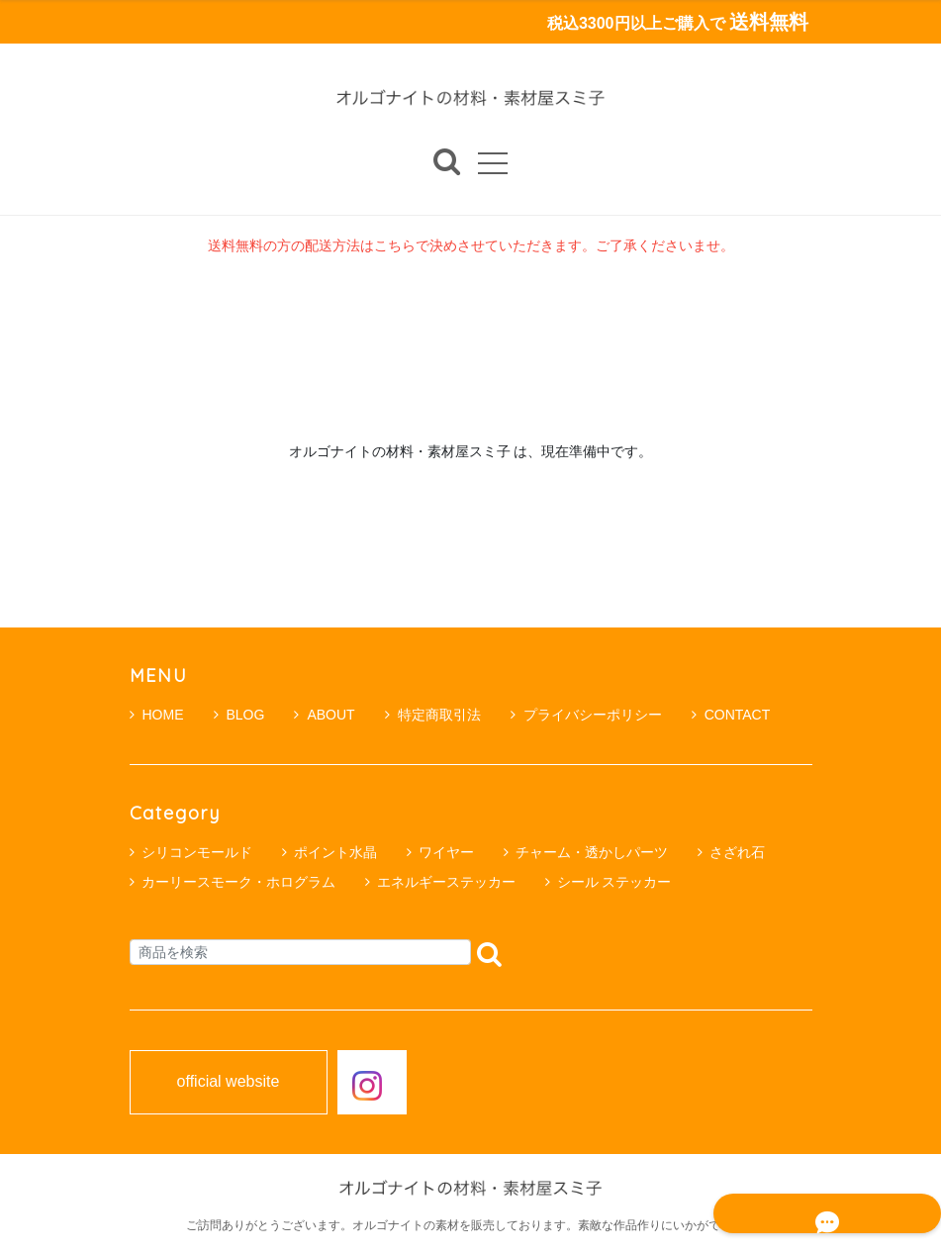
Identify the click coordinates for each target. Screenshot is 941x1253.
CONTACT (731, 715)
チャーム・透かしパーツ (592, 852)
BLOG (239, 715)
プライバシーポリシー (586, 715)
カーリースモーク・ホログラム (238, 882)
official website (228, 1083)
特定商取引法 (433, 715)
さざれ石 (737, 852)
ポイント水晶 (335, 852)
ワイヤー (446, 852)
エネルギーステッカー (446, 882)
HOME (157, 715)
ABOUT (324, 715)
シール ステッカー (614, 882)
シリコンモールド (196, 852)
